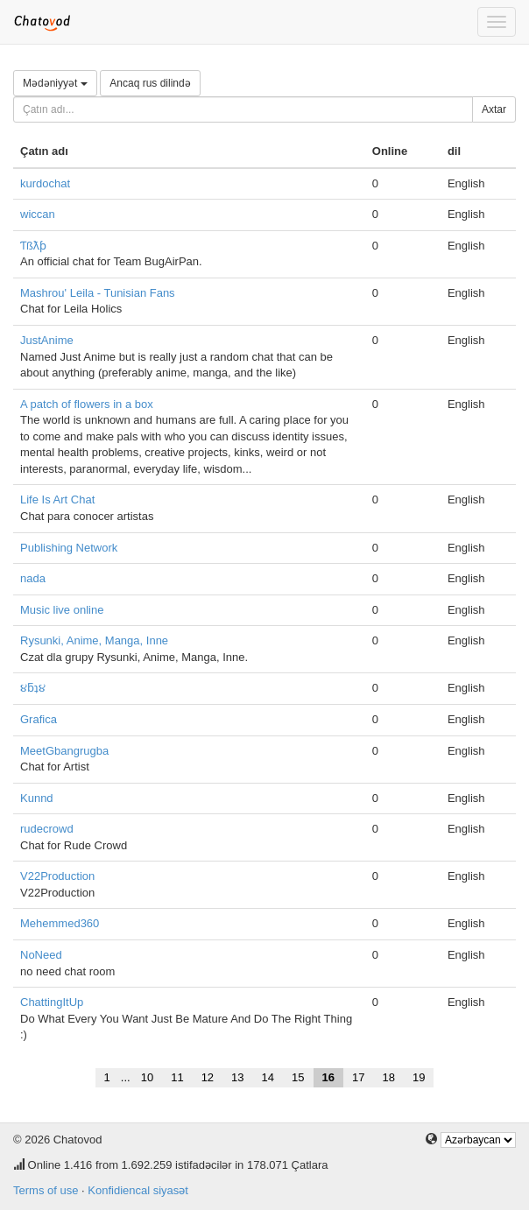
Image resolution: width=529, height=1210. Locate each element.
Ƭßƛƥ (33, 245)
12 (207, 1077)
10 (147, 1077)
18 (388, 1077)
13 (237, 1077)
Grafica (38, 719)
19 (419, 1077)
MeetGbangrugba (64, 750)
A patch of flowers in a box (86, 404)
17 (358, 1077)
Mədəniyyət (55, 83)
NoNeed (41, 954)
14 (268, 1077)
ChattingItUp (51, 1002)
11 (177, 1077)
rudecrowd (47, 828)
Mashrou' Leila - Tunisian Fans (97, 292)
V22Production (57, 876)
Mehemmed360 (59, 923)
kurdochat (45, 183)
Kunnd (36, 798)
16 (328, 1077)
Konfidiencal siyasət (138, 1190)
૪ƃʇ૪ (33, 687)
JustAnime (47, 340)
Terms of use (45, 1190)
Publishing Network (68, 547)
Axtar (494, 109)
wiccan (37, 214)
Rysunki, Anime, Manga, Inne (94, 640)
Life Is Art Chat (57, 499)
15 (298, 1077)
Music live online (61, 609)
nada (33, 578)
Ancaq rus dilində (149, 83)
